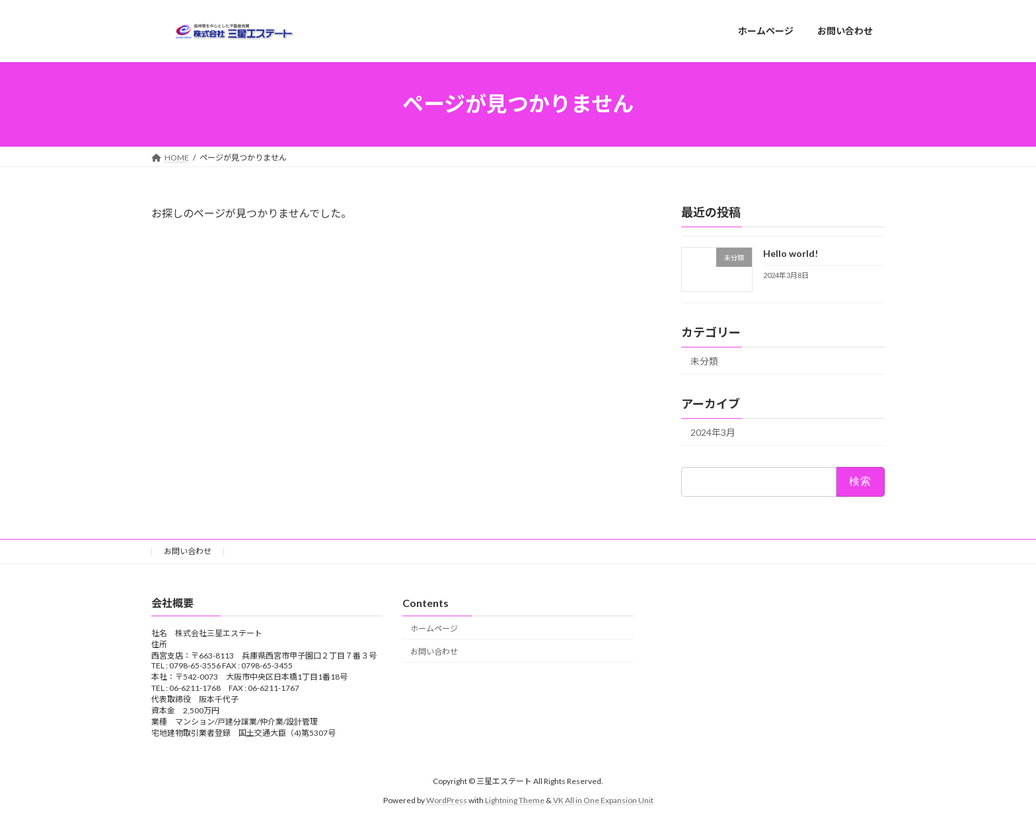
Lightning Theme (514, 800)
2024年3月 (712, 432)
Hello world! (790, 253)
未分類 (704, 361)
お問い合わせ (187, 551)
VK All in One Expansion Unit (603, 800)
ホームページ (434, 628)
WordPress (446, 800)
